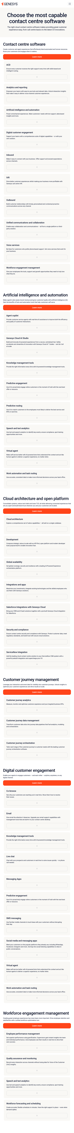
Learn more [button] (37, 57)
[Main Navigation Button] (69, 4)
